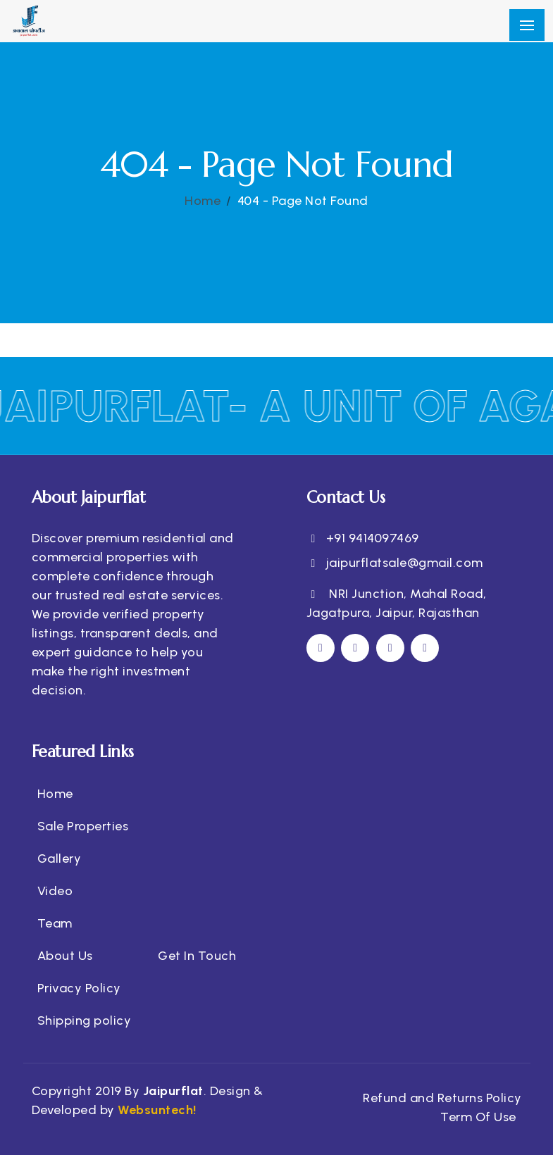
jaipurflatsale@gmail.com (404, 562)
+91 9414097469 (372, 538)
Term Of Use (478, 1117)
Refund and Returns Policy (442, 1098)
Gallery (59, 858)
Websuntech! (156, 1110)
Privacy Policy (79, 988)
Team (55, 923)
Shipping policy (84, 1020)
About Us (65, 955)
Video (55, 891)
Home (202, 200)
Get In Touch (197, 955)
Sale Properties (83, 826)
